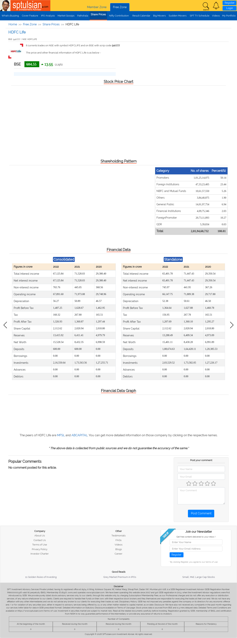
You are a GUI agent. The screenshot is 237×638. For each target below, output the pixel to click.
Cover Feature (30, 15)
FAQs (118, 540)
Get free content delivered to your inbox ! (196, 537)
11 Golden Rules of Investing (41, 577)
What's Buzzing (10, 15)
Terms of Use (39, 544)
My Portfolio (229, 15)
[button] (216, 5)
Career (118, 553)
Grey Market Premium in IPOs (119, 577)
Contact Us (40, 540)
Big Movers (159, 15)
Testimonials (118, 535)
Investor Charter (40, 553)
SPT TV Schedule (199, 15)
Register (230, 2)
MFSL (61, 435)
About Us (39, 535)
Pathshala (82, 15)
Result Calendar (141, 15)
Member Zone (96, 7)
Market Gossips (66, 15)
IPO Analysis (48, 15)
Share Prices (98, 14)
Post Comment (201, 513)
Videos (216, 15)
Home (13, 24)
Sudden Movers (177, 15)
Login (229, 8)
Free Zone (120, 7)
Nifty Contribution (119, 15)
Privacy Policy (39, 549)
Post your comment (201, 460)
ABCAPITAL (79, 435)
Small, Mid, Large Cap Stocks (198, 577)
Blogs (118, 549)
